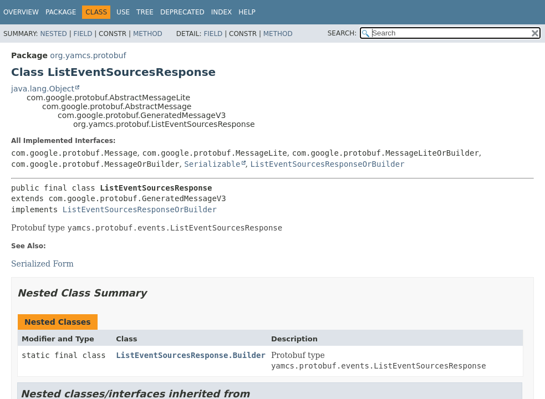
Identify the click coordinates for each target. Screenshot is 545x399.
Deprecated (182, 12)
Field (82, 34)
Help (247, 12)
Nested (53, 34)
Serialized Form (42, 263)
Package (60, 12)
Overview (21, 12)
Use (123, 12)
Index (221, 12)
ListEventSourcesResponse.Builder (191, 355)
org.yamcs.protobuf (88, 55)
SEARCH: (342, 33)
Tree (145, 12)
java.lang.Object (42, 88)
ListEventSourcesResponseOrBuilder (327, 164)
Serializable (212, 164)
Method (147, 34)
